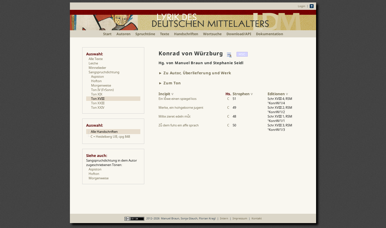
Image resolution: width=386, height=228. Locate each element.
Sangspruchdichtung (104, 72)
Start (107, 33)
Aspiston (97, 76)
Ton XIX (96, 94)
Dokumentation (269, 33)
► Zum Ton (170, 82)
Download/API (238, 33)
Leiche (93, 63)
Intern (224, 218)
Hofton (96, 81)
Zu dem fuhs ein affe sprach (179, 125)
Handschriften (186, 33)
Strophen (243, 93)
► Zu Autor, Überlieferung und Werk (195, 72)
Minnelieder (97, 67)
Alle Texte (96, 59)
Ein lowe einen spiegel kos (177, 98)
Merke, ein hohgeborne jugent (181, 107)
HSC (242, 54)
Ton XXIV (97, 107)
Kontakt (257, 218)
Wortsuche (212, 33)
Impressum (240, 218)
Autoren (123, 33)
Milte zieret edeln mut (175, 116)
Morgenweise (101, 85)
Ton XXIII (97, 103)
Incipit (166, 93)
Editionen (278, 93)
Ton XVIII (97, 98)
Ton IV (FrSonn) (102, 90)
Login (301, 6)
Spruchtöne (145, 33)
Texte (164, 33)
